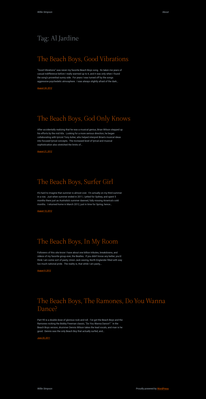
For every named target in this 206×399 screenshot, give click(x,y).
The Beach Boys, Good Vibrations (82, 59)
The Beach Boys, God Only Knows (83, 118)
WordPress (163, 388)
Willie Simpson (44, 12)
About (165, 12)
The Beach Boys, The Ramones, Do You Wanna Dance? (101, 304)
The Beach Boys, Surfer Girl (75, 181)
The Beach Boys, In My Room (77, 241)
